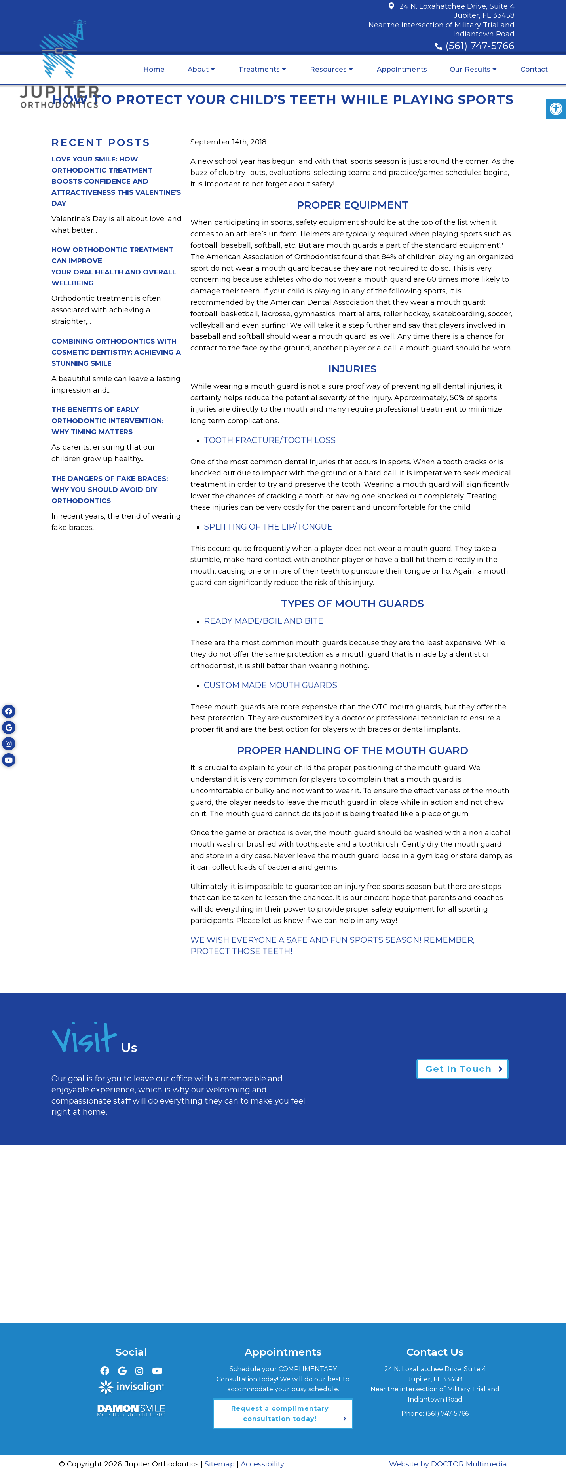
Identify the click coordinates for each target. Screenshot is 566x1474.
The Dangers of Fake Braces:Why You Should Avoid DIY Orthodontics (109, 490)
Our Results (470, 69)
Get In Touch (458, 1068)
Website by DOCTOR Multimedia (448, 1464)
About (198, 69)
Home (154, 69)
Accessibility (262, 1464)
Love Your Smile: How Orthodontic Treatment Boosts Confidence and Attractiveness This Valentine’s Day (116, 181)
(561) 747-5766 (480, 45)
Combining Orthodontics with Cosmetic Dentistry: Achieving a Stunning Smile (116, 352)
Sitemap (220, 1464)
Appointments (402, 69)
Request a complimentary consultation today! (280, 1414)
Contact (534, 69)
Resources (328, 69)
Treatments (259, 69)
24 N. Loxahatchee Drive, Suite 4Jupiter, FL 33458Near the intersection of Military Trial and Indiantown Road (441, 20)
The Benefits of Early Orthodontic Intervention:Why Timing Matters (107, 421)
